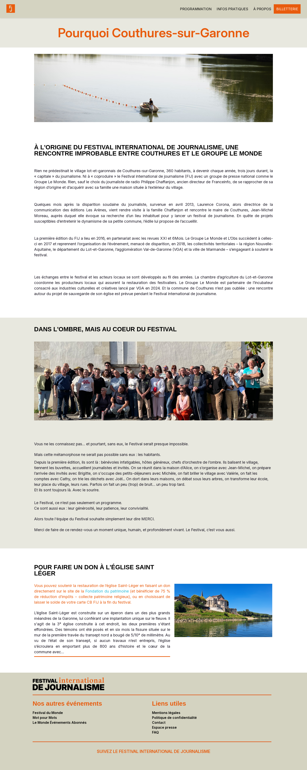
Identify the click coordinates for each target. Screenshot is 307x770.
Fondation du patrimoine (107, 591)
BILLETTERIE (287, 9)
